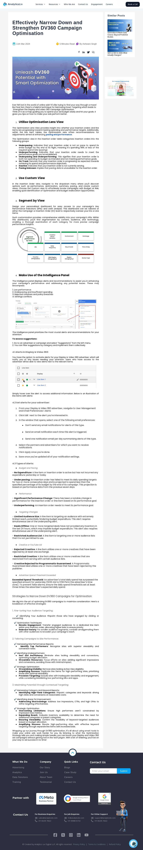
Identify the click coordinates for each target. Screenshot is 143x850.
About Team (46, 777)
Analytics (17, 772)
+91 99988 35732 (74, 821)
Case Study (70, 772)
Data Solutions (20, 777)
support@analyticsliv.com (105, 818)
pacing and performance (59, 134)
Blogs (67, 767)
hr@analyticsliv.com (76, 818)
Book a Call (133, 4)
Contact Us (83, 4)
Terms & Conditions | (98, 844)
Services (41, 4)
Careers (109, 4)
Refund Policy (115, 844)
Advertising (18, 767)
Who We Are (69, 4)
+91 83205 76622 (44, 821)
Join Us (44, 772)
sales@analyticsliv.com (48, 818)
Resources (55, 4)
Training (16, 782)
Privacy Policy (79, 844)
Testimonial (46, 782)
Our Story (45, 767)
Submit (123, 770)
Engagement (97, 4)
